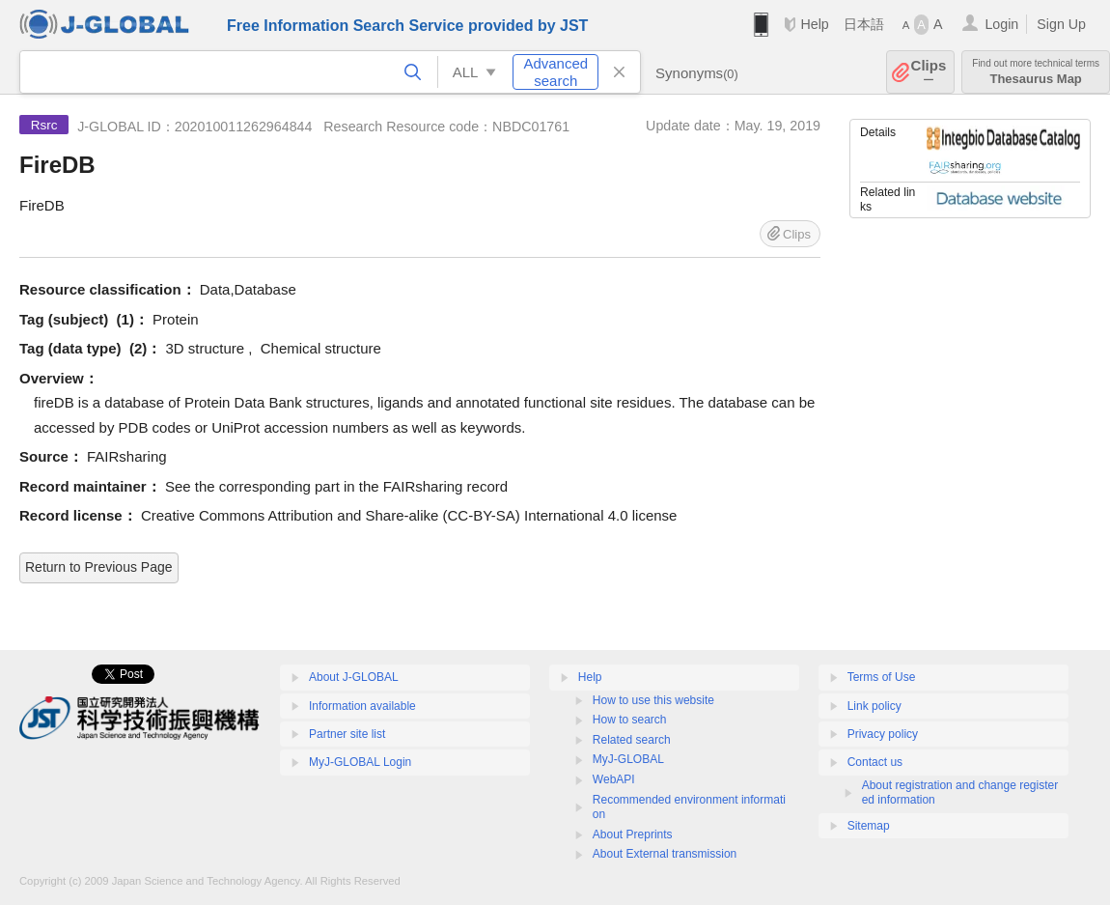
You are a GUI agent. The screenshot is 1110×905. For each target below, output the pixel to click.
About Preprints (633, 834)
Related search (632, 740)
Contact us (874, 762)
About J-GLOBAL (354, 677)
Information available (362, 706)
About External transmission (664, 854)
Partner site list (347, 734)
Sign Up (1061, 24)
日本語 (864, 24)
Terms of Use (881, 677)
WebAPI (614, 779)
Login (1001, 24)
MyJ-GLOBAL (628, 759)
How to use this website (653, 700)
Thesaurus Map (1035, 72)
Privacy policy (882, 734)
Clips (929, 72)
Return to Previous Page (99, 567)
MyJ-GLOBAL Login (360, 762)
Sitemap (868, 826)
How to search (630, 719)
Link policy (874, 706)
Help (814, 24)
